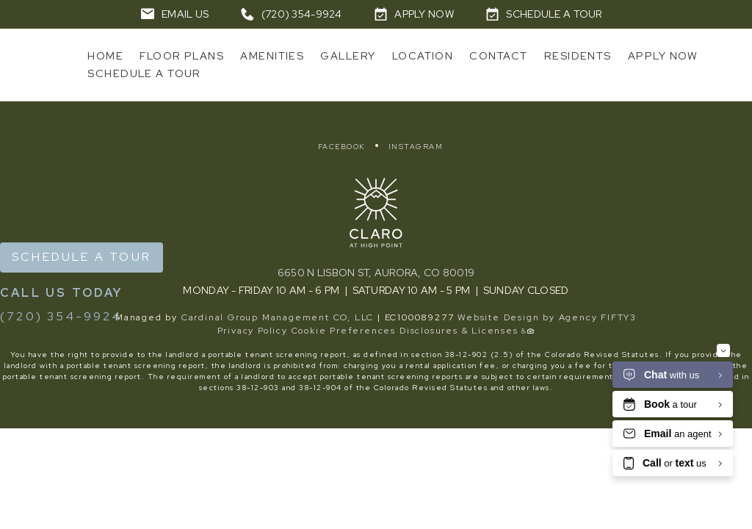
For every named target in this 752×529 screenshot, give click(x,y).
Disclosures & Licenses (459, 331)
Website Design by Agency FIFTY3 (547, 317)
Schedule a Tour (81, 256)
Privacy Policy (252, 331)
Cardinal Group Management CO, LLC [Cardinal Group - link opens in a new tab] (277, 317)
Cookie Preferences (344, 331)
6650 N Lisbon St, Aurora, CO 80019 (376, 272)
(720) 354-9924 (61, 316)
